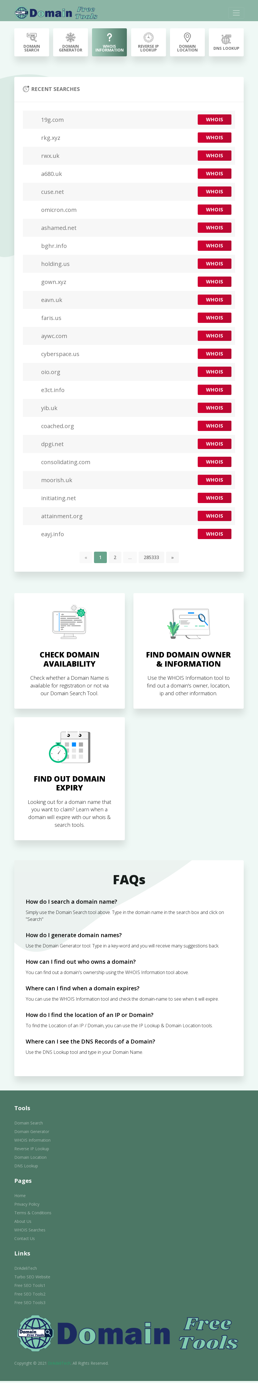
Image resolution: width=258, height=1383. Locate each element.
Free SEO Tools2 (29, 1296)
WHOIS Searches (29, 1232)
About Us (22, 1223)
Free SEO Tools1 (29, 1287)
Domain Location (30, 1159)
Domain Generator (31, 1133)
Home (20, 1197)
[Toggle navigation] (236, 13)
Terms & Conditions (32, 1214)
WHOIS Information (32, 1142)
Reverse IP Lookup (31, 1150)
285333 (151, 558)
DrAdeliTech (25, 1270)
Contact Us (24, 1240)
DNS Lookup (26, 1168)
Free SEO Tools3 (29, 1304)
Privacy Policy (26, 1206)
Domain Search (28, 1125)
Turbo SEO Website (32, 1278)
